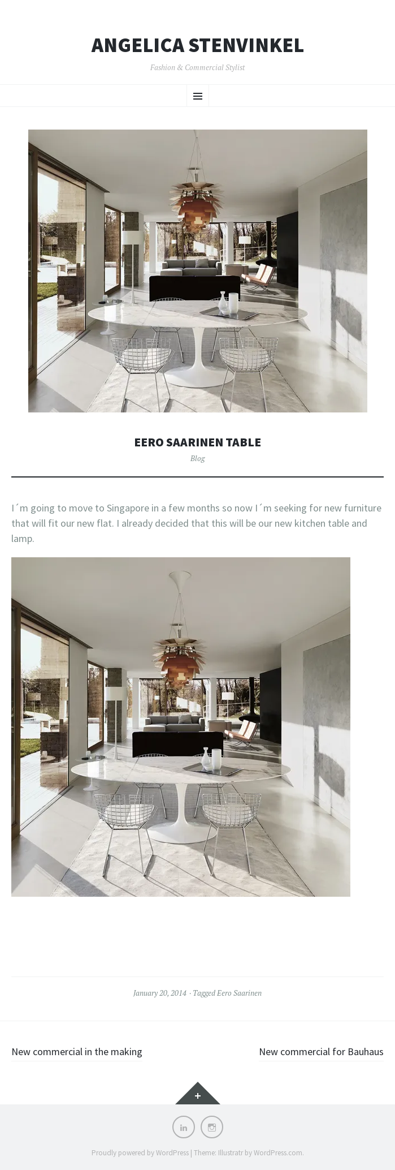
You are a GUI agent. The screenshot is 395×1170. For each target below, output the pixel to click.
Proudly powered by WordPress (140, 1153)
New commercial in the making (76, 1051)
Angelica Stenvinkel (198, 45)
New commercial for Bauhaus (321, 1051)
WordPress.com (278, 1153)
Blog (197, 458)
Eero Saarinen (239, 993)
